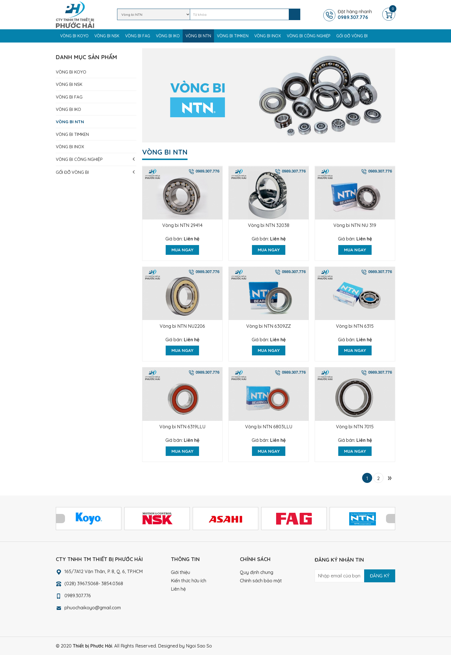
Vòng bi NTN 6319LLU (182, 426)
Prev (60, 518)
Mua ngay (182, 250)
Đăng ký (379, 576)
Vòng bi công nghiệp (308, 35)
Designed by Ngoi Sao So (185, 646)
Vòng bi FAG (137, 35)
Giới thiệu (180, 572)
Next (390, 518)
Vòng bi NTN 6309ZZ (268, 326)
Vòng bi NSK (106, 35)
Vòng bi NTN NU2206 (182, 326)
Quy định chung (256, 572)
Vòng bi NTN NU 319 (354, 225)
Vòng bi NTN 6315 (355, 326)
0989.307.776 (77, 595)
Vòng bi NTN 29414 (182, 225)
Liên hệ (191, 239)
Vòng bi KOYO (74, 35)
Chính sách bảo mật (261, 580)
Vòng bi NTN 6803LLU (268, 426)
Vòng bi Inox (267, 35)
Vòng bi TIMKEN (233, 35)
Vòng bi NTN (198, 35)
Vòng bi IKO (168, 35)
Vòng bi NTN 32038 (268, 225)
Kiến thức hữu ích (188, 580)
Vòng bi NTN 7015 (355, 426)
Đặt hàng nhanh (359, 14)
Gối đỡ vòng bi (352, 35)
